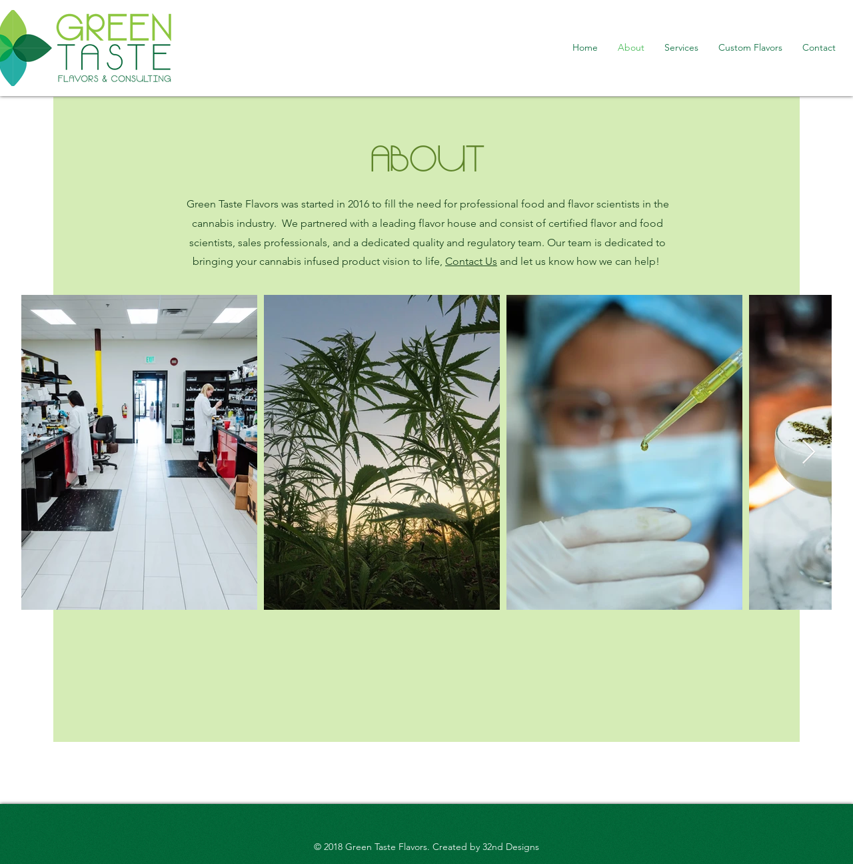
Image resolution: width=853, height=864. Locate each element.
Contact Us (471, 261)
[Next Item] (808, 453)
